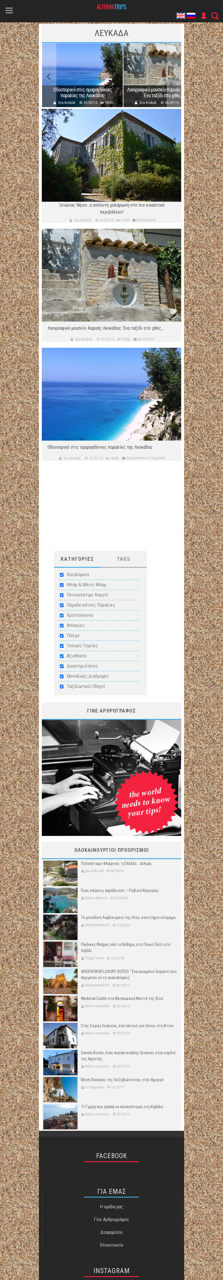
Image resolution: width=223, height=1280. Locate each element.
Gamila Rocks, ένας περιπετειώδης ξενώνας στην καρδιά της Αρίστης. (128, 1055)
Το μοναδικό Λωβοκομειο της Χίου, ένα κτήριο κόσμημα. (128, 917)
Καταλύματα (78, 574)
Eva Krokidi (66, 102)
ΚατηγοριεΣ (77, 559)
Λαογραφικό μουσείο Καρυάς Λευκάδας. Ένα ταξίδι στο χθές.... (164, 92)
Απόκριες (76, 625)
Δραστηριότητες (82, 666)
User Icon (203, 15)
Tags (123, 559)
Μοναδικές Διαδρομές (88, 676)
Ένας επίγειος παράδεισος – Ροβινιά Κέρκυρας (120, 890)
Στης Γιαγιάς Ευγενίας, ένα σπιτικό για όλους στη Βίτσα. (127, 1025)
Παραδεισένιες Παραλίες (91, 605)
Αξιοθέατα (77, 656)
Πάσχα (73, 635)
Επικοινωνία (111, 1245)
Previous (49, 75)
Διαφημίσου (111, 1232)
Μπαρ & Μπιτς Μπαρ (86, 584)
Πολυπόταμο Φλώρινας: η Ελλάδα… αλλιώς (116, 863)
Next (174, 75)
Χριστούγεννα (80, 615)
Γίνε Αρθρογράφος (111, 1219)
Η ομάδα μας (111, 1206)
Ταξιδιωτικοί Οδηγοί (86, 686)
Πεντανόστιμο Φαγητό (87, 595)
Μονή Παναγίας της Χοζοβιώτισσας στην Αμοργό (122, 1079)
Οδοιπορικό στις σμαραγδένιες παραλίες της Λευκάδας (82, 92)
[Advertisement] (111, 510)
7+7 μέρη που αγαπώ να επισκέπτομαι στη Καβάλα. (122, 1106)
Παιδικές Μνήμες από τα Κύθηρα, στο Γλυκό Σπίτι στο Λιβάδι (125, 947)
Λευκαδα (111, 33)
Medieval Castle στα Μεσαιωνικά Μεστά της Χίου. (122, 998)
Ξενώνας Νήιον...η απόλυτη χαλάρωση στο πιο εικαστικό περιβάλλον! (112, 208)
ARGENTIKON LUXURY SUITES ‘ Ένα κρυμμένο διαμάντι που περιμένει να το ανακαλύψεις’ (129, 974)
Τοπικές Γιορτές (82, 645)
